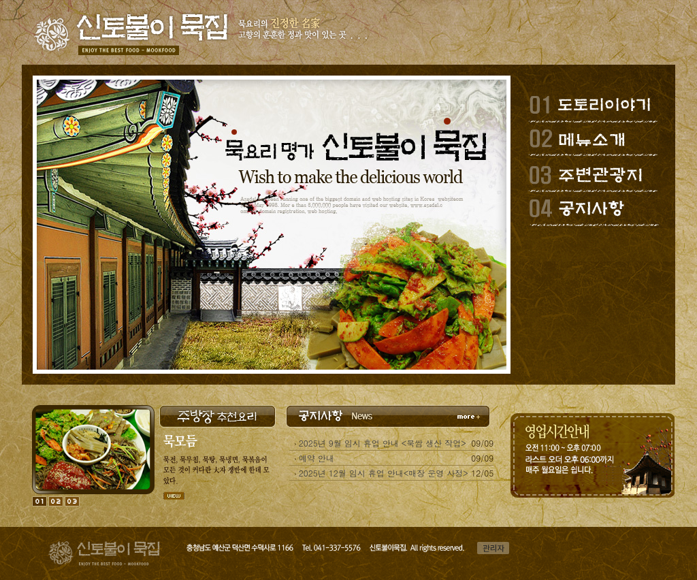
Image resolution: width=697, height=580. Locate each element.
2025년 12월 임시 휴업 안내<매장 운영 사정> (383, 473)
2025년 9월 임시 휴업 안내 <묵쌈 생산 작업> (382, 443)
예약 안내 (316, 458)
